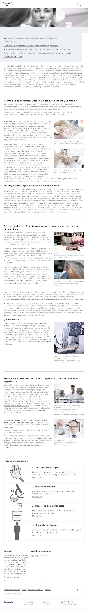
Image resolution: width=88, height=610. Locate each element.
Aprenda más (71, 474)
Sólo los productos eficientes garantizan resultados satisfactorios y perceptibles (37, 49)
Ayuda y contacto (39, 556)
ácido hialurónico (25, 408)
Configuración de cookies (32, 590)
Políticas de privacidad (13, 594)
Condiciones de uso (12, 590)
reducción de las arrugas (24, 258)
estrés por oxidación (24, 239)
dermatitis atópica (25, 401)
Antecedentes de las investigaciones (41, 38)
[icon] (77, 590)
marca (48, 590)
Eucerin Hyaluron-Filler (13, 412)
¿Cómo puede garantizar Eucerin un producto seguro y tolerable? (31, 46)
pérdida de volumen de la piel (16, 406)
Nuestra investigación (13, 57)
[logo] (7, 4)
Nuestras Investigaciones (13, 38)
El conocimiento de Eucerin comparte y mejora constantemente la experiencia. (37, 53)
